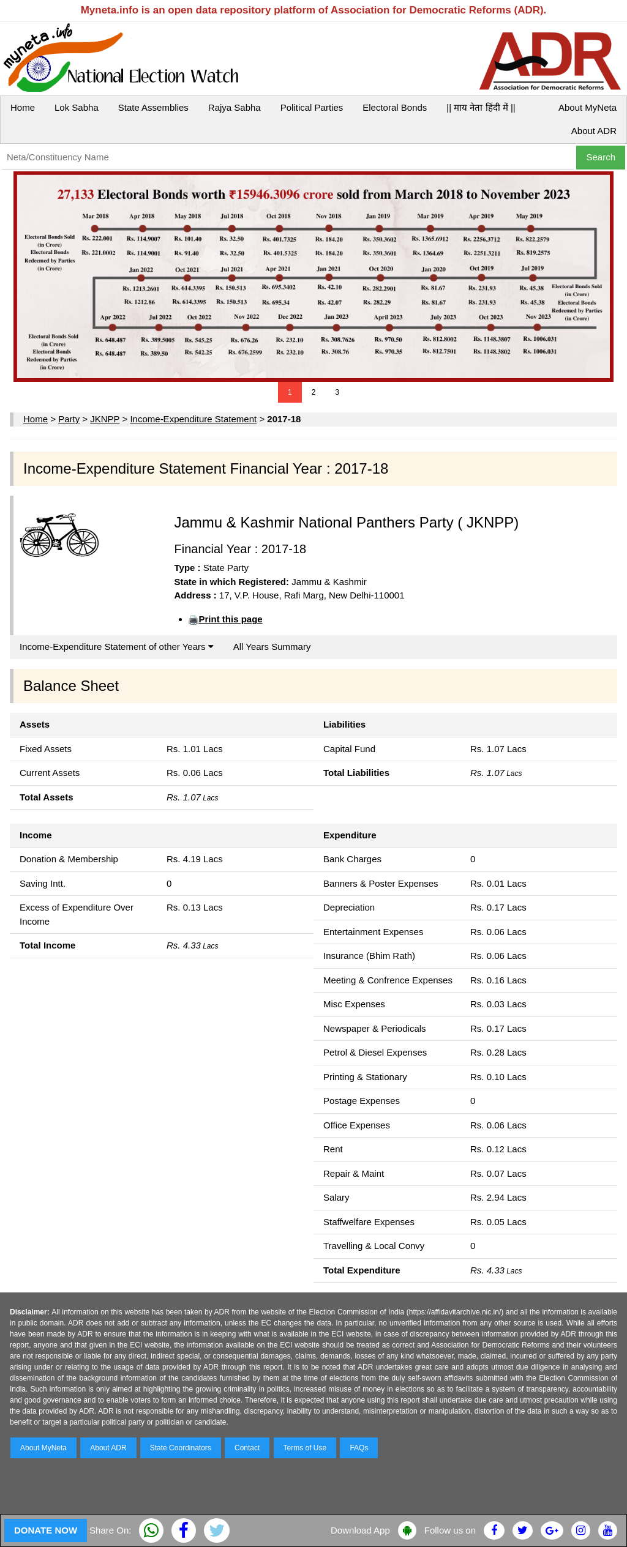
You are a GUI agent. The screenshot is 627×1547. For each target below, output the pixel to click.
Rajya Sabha (234, 107)
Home (22, 107)
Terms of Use (305, 1448)
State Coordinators (180, 1448)
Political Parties (312, 107)
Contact (247, 1448)
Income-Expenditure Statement (193, 419)
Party (69, 419)
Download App (360, 1530)
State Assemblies (153, 107)
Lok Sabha (76, 107)
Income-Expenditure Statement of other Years (117, 646)
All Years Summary (272, 646)
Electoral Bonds (394, 107)
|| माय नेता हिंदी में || (480, 107)
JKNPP (104, 419)
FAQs (359, 1448)
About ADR (594, 130)
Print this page (230, 619)
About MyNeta (587, 107)
